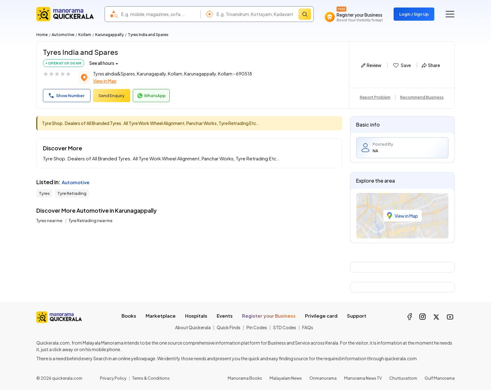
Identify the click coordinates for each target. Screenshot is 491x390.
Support (356, 316)
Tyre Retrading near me (90, 220)
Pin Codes (256, 327)
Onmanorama (323, 378)
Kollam (84, 34)
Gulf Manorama (440, 378)
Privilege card (321, 316)
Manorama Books (245, 378)
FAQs (307, 327)
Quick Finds (228, 327)
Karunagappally (109, 34)
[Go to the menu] (450, 14)
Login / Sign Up (414, 14)
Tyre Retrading (71, 193)
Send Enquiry (112, 95)
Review (371, 65)
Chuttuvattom (403, 378)
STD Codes (284, 327)
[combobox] (159, 14)
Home (42, 34)
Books (128, 316)
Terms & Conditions (151, 378)
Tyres (44, 193)
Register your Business (269, 316)
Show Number (67, 95)
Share (431, 65)
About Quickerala (193, 327)
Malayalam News (286, 378)
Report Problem (375, 97)
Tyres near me (49, 220)
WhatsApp (151, 95)
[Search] (304, 14)
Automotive (63, 34)
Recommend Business (422, 97)
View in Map (104, 81)
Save (401, 65)
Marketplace (161, 316)
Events (225, 316)
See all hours (101, 63)
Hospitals (196, 316)
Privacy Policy (113, 378)
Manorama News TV (363, 378)
